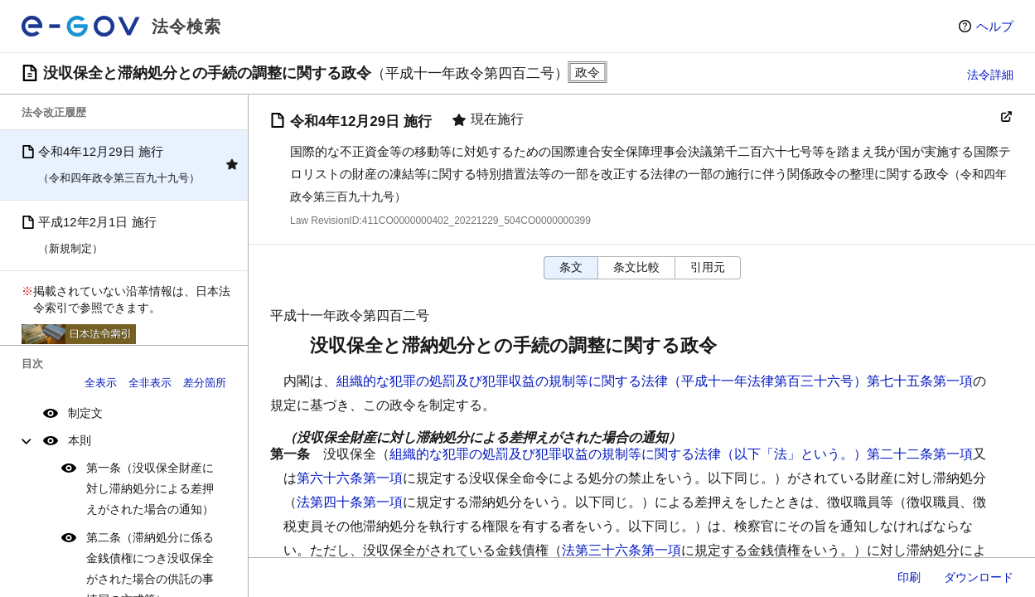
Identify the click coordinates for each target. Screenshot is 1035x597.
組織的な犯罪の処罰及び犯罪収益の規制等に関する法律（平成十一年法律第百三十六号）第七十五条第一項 (654, 381)
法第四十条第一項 (350, 502)
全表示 (101, 382)
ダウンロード (978, 577)
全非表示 (150, 382)
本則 (79, 440)
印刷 (909, 577)
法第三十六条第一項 (621, 550)
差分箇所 (204, 382)
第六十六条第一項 (350, 478)
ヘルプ (994, 26)
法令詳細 (990, 74)
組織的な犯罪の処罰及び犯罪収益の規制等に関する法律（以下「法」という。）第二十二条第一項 (681, 454)
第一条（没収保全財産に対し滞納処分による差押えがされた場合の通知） (150, 488)
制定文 (85, 413)
